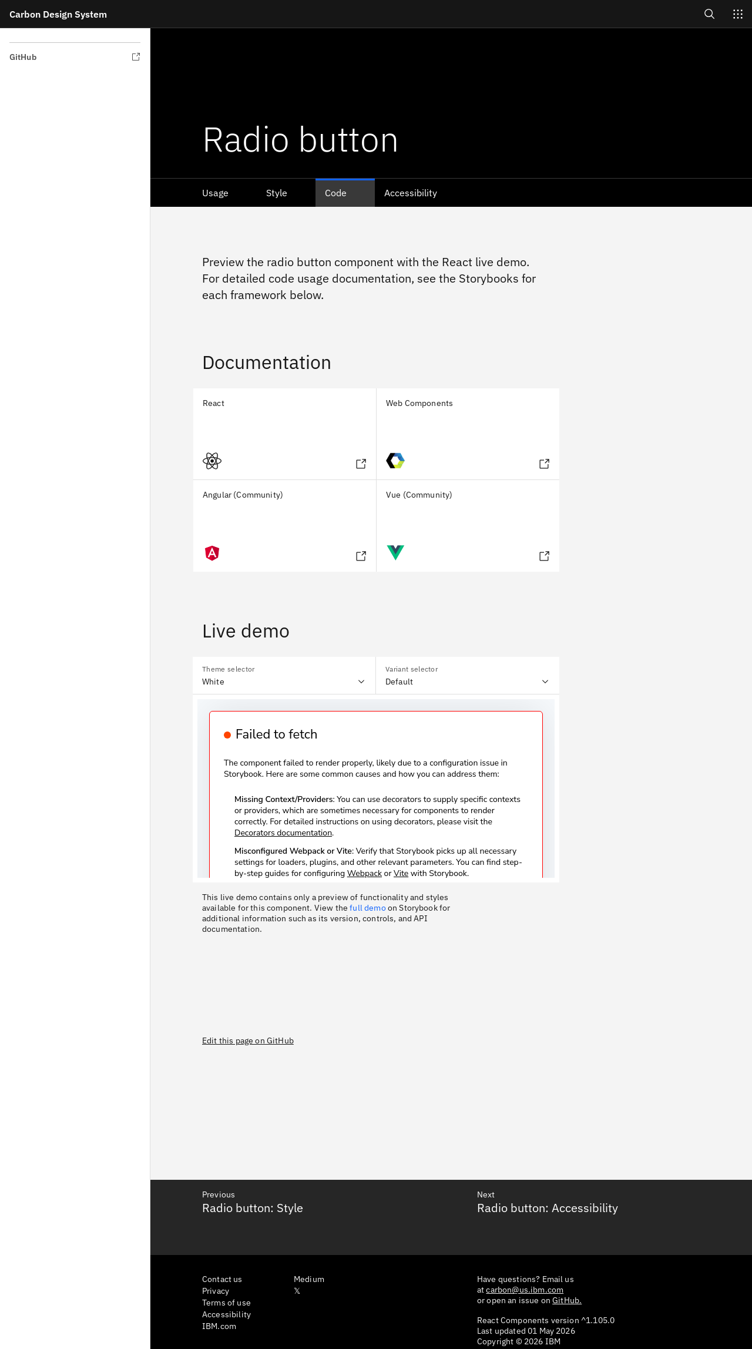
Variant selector (411, 669)
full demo (367, 907)
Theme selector (228, 669)
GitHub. (567, 1300)
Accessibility (410, 193)
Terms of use (226, 1302)
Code (336, 193)
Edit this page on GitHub (248, 1040)
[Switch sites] (738, 14)
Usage (215, 193)
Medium (309, 1279)
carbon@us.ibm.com (524, 1289)
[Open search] (710, 14)
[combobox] (284, 675)
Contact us (222, 1279)
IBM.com (219, 1326)
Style (276, 193)
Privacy (215, 1291)
